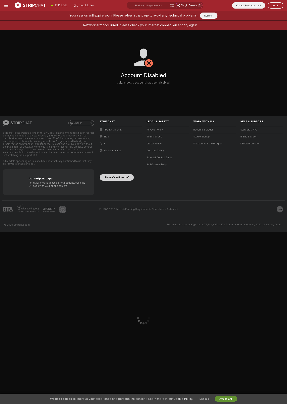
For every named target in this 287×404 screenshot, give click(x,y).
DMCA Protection (250, 143)
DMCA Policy (154, 143)
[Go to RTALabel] (8, 209)
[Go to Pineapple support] (62, 209)
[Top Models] (84, 5)
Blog (104, 136)
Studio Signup (201, 136)
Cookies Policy (155, 150)
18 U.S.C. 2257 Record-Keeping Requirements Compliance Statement (138, 209)
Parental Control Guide (159, 157)
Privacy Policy (154, 129)
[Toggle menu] (6, 5)
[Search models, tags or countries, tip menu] (151, 5)
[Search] (172, 5)
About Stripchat (111, 129)
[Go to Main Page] (30, 5)
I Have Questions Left (117, 177)
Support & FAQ (248, 129)
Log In (275, 5)
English (81, 123)
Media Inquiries (110, 150)
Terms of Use (154, 136)
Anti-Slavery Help (156, 164)
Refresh (208, 15)
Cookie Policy (183, 398)
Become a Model (203, 129)
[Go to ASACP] (49, 210)
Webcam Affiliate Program (208, 143)
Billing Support (248, 136)
